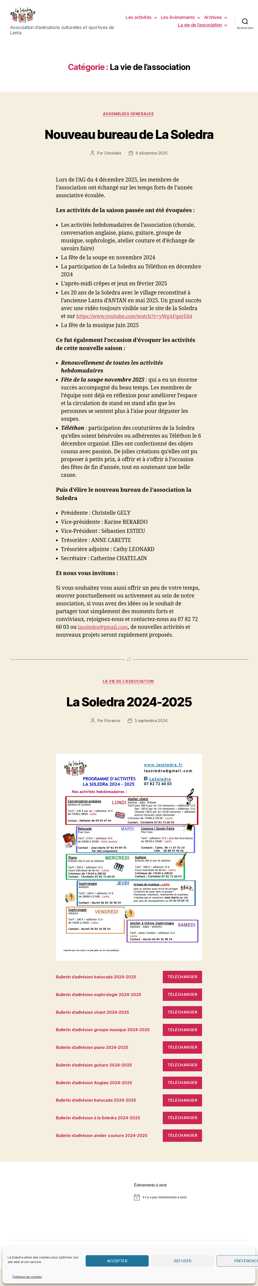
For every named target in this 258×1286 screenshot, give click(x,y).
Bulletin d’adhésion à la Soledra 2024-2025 (102, 1134)
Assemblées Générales (129, 122)
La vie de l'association (129, 698)
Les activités (166, 21)
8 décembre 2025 (152, 161)
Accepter (117, 1260)
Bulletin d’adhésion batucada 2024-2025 (100, 994)
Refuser (182, 1260)
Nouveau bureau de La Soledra (129, 141)
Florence (111, 737)
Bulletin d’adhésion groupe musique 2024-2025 (107, 1046)
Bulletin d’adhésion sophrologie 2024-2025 (103, 1011)
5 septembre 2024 (151, 737)
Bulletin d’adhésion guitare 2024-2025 (98, 1082)
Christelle (111, 161)
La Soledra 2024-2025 (129, 717)
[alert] (191, 1214)
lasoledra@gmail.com (105, 643)
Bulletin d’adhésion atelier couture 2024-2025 (106, 1152)
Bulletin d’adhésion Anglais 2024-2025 (98, 1099)
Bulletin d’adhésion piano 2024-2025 (96, 1064)
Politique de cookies (27, 1277)
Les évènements (205, 21)
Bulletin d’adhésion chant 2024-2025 (96, 1029)
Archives (160, 28)
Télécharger (183, 994)
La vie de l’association (200, 28)
